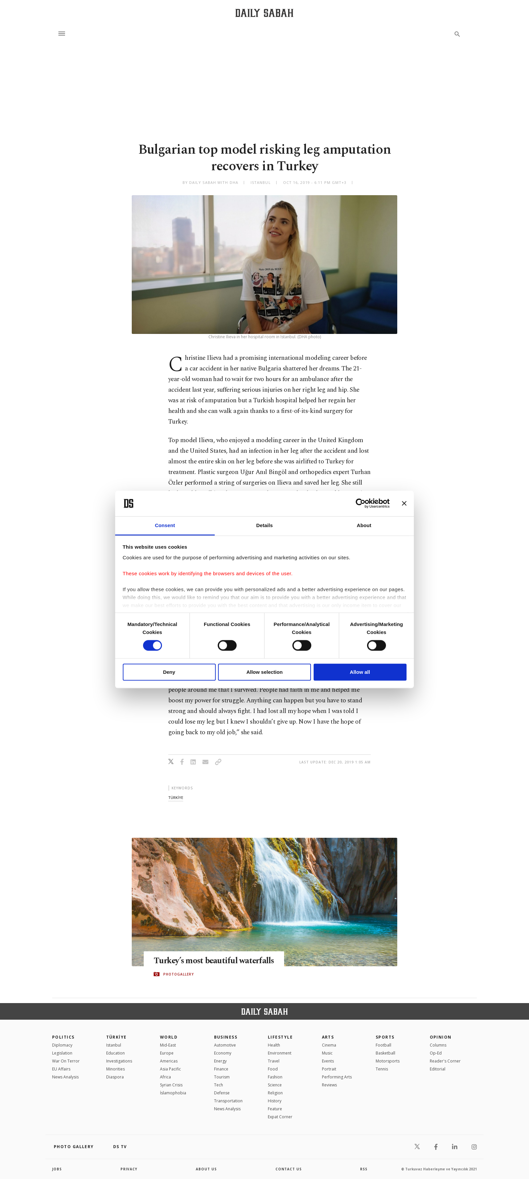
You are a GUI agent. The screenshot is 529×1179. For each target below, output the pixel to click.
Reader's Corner (445, 1061)
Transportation (228, 1101)
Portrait (329, 1069)
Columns (438, 1045)
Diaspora (115, 1077)
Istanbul (113, 1045)
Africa (165, 1077)
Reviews (329, 1085)
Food (273, 1069)
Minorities (115, 1069)
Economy (222, 1053)
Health (274, 1045)
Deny (169, 672)
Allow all (360, 672)
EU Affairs (61, 1069)
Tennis (382, 1069)
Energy (220, 1061)
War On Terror (66, 1061)
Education (115, 1053)
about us (206, 1169)
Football (383, 1045)
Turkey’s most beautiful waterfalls (215, 961)
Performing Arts (337, 1077)
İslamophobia (173, 1093)
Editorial (437, 1069)
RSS (363, 1169)
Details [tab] (264, 525)
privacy (128, 1169)
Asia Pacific (170, 1069)
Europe (167, 1053)
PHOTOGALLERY (178, 974)
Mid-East (168, 1045)
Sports (385, 1037)
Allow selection (264, 672)
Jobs (57, 1169)
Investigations (119, 1061)
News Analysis (65, 1077)
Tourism (222, 1077)
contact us (288, 1169)
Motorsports (388, 1061)
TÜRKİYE (116, 1037)
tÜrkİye (175, 797)
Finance (221, 1069)
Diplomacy (62, 1045)
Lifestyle (280, 1037)
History (274, 1101)
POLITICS (63, 1037)
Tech (218, 1085)
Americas (169, 1061)
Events (328, 1061)
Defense (222, 1093)
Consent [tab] (165, 525)
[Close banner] (404, 503)
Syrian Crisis (171, 1085)
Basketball (385, 1053)
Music (327, 1053)
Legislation (62, 1053)
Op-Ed (436, 1053)
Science (275, 1085)
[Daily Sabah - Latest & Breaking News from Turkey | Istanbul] (264, 13)
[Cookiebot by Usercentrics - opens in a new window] (361, 504)
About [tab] (364, 525)
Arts (328, 1037)
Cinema (329, 1045)
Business (226, 1037)
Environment (279, 1053)
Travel (273, 1061)
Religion (275, 1093)
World (169, 1037)
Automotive (225, 1045)
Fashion (275, 1077)
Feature (275, 1109)
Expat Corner (280, 1117)
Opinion (441, 1037)
